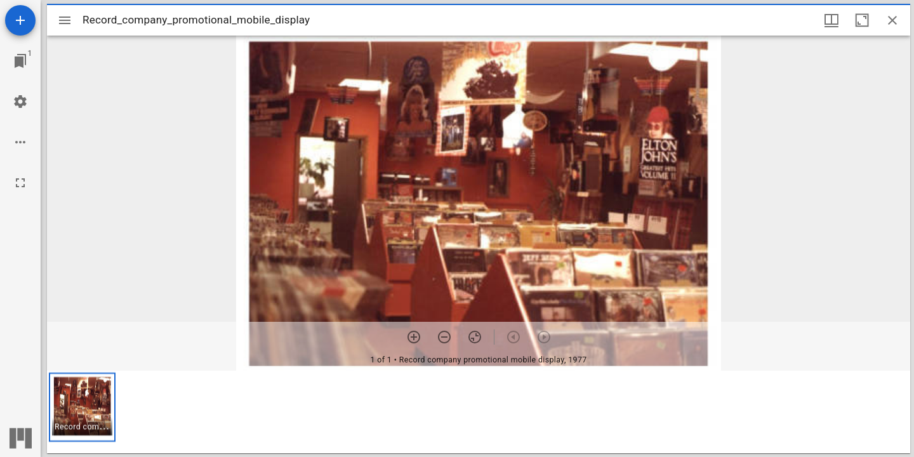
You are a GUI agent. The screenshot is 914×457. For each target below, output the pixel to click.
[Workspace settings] (20, 101)
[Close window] (892, 20)
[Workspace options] (20, 142)
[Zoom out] (444, 337)
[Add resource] (20, 20)
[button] (82, 407)
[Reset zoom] (475, 337)
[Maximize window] (862, 20)
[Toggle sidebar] (65, 20)
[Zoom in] (414, 337)
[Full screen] (20, 183)
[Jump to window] (20, 61)
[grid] (478, 412)
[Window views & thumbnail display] (831, 20)
